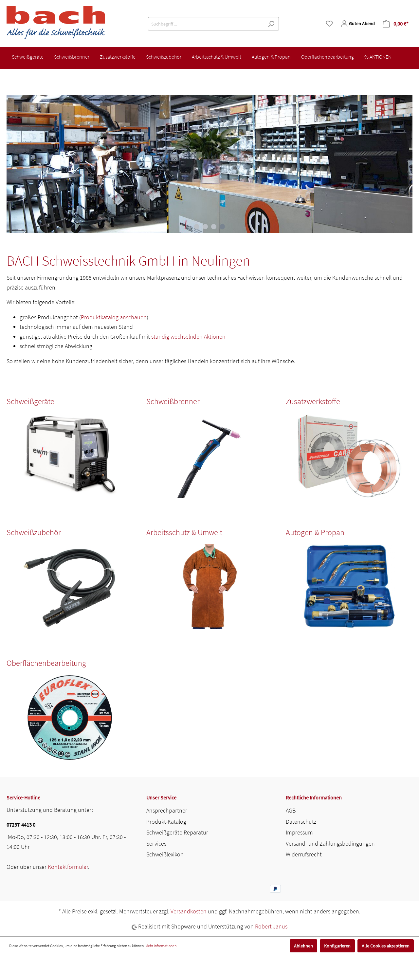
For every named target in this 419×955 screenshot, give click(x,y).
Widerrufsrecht (304, 854)
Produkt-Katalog (166, 821)
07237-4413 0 (21, 824)
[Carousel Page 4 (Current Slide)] (222, 226)
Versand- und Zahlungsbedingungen (330, 843)
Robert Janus (271, 926)
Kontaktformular (68, 867)
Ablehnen (303, 946)
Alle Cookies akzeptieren (386, 946)
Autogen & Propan (315, 532)
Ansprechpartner (166, 810)
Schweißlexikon (165, 854)
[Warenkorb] (395, 23)
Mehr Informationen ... (162, 945)
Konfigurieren (337, 946)
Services (156, 843)
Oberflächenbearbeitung (46, 663)
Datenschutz (301, 821)
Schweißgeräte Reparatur (177, 832)
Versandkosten (189, 911)
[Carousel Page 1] (196, 226)
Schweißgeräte (30, 401)
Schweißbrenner (173, 401)
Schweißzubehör (34, 532)
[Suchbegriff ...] (206, 23)
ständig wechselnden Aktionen (188, 336)
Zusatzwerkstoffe (313, 401)
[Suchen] (271, 23)
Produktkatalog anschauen (114, 317)
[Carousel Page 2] (205, 226)
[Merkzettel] (329, 23)
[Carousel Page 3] (213, 226)
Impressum (299, 832)
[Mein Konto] (358, 23)
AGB (291, 810)
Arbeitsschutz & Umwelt (184, 532)
